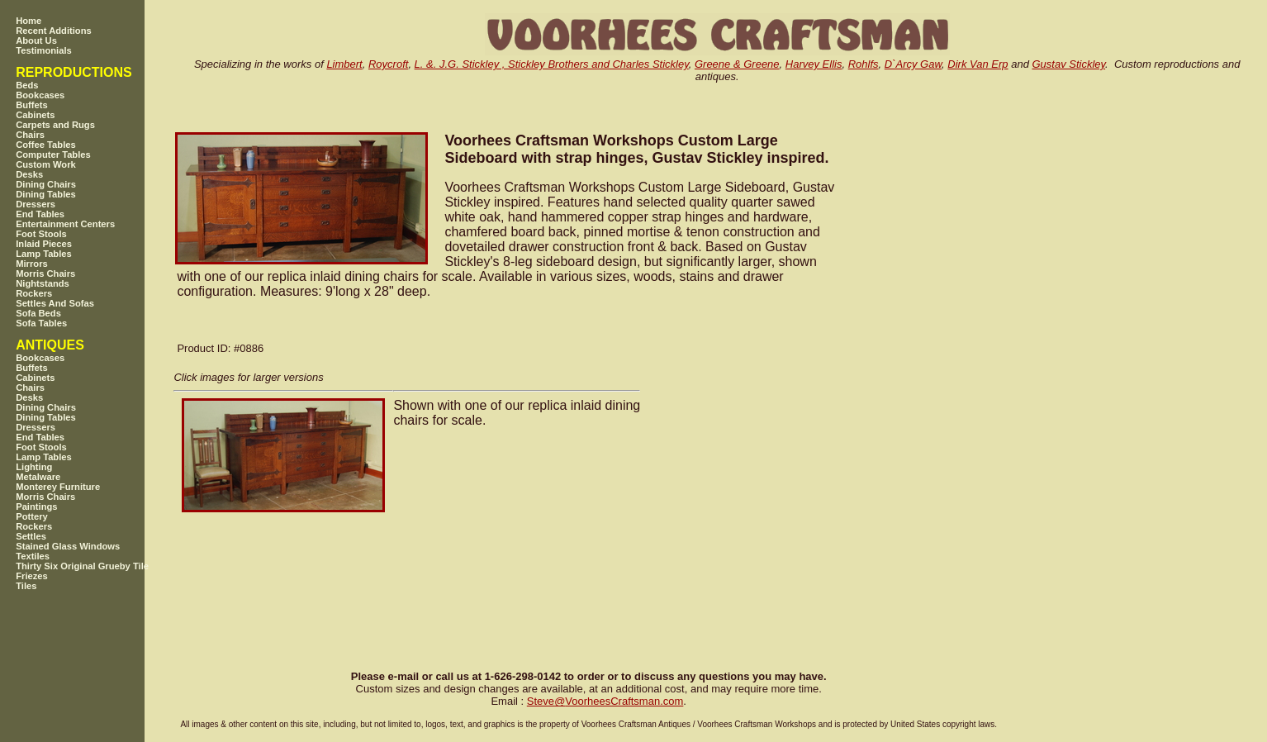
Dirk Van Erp (977, 64)
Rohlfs (863, 64)
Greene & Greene (737, 64)
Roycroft (388, 64)
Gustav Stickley (1068, 64)
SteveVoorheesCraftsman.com (605, 701)
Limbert (344, 64)
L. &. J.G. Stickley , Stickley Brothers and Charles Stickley (552, 64)
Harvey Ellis (813, 64)
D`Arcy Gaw (913, 64)
